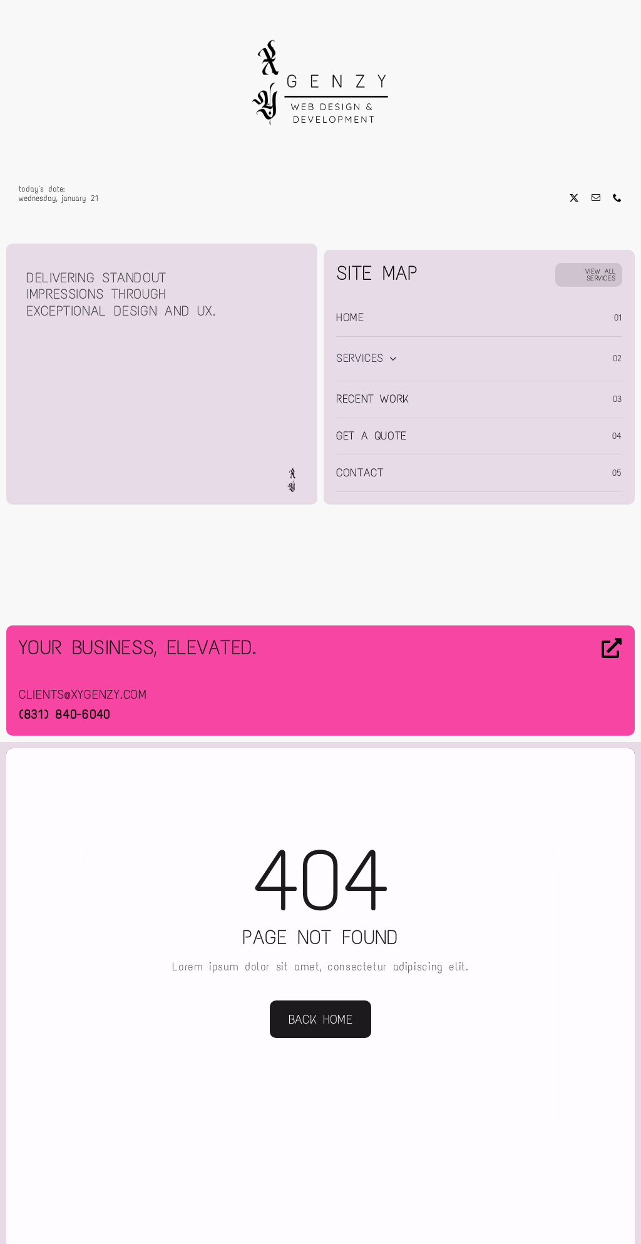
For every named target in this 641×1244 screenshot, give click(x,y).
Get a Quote (371, 436)
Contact (359, 473)
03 (617, 399)
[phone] (617, 197)
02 (617, 358)
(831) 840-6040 (64, 714)
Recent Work (372, 399)
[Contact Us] (549, 682)
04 (617, 436)
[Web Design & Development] (320, 24)
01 (618, 317)
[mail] (596, 197)
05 (617, 473)
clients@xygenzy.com (83, 694)
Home (350, 317)
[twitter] (574, 197)
